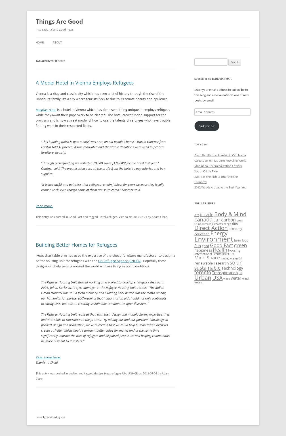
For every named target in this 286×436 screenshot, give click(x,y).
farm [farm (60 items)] (237, 240)
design (98, 373)
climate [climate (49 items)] (206, 224)
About (57, 42)
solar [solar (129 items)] (236, 262)
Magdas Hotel (46, 109)
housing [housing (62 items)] (234, 250)
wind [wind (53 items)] (245, 279)
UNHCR (133, 373)
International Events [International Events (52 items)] (207, 254)
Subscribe (206, 126)
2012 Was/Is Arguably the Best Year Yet (220, 187)
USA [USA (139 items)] (217, 277)
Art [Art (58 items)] (196, 215)
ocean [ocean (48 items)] (234, 258)
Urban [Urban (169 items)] (202, 277)
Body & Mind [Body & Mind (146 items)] (230, 214)
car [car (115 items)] (216, 219)
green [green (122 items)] (240, 245)
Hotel (102, 217)
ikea (106, 373)
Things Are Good (59, 21)
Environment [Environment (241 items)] (213, 239)
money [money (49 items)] (225, 258)
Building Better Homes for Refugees (76, 244)
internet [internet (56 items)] (228, 254)
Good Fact (75, 217)
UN (124, 373)
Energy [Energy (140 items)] (218, 233)
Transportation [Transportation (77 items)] (225, 272)
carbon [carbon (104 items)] (228, 220)
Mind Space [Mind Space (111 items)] (207, 257)
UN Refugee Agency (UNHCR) (119, 261)
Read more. (44, 206)
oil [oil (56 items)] (240, 258)
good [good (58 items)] (205, 246)
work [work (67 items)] (198, 282)
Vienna (123, 217)
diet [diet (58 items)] (235, 223)
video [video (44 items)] (226, 278)
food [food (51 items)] (245, 240)
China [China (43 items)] (197, 223)
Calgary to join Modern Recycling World (220, 161)
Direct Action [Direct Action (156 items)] (211, 227)
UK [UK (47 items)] (240, 273)
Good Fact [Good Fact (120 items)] (221, 245)
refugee (112, 217)
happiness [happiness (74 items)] (203, 250)
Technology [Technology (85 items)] (232, 268)
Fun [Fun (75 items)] (197, 245)
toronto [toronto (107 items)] (202, 272)
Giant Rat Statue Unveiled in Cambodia (220, 155)
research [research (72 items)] (221, 263)
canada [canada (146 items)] (203, 219)
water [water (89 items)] (236, 278)
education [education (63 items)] (202, 234)
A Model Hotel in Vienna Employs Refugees (85, 82)
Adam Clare (159, 217)
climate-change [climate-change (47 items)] (221, 223)
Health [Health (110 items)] (220, 250)
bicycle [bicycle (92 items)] (206, 214)
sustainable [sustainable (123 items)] (207, 267)
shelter (73, 373)
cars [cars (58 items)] (240, 220)
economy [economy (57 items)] (235, 229)
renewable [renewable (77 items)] (203, 263)
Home (40, 42)
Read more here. (48, 357)
